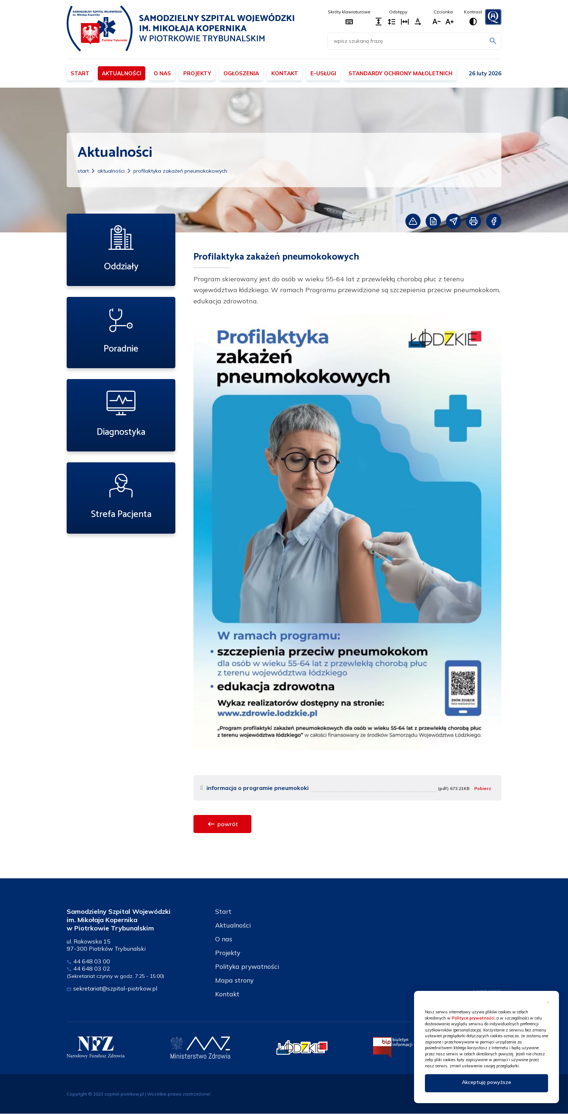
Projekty (197, 73)
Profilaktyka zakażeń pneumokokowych (180, 171)
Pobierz (482, 788)
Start (80, 73)
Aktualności (121, 73)
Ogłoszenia (241, 73)
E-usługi (323, 73)
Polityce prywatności (473, 1018)
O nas (162, 73)
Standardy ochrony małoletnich (400, 73)
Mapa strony (234, 980)
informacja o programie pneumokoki (257, 787)
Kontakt (284, 73)
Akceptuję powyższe (486, 1082)
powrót (222, 824)
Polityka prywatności (248, 966)
